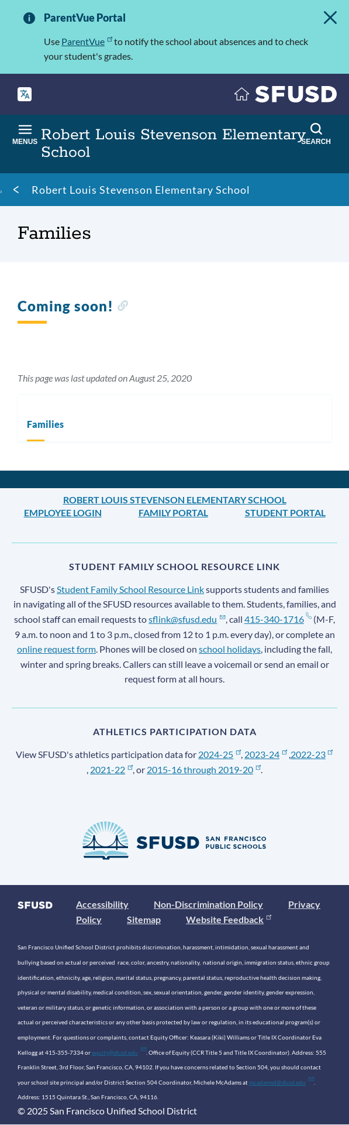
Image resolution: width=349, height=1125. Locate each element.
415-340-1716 (278, 619)
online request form (56, 648)
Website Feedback (228, 919)
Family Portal (173, 512)
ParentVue (86, 41)
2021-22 (111, 769)
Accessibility (102, 904)
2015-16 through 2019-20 (204, 769)
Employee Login (63, 512)
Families (45, 424)
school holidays (230, 648)
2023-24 (265, 754)
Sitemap (144, 919)
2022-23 (312, 754)
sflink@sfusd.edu (186, 619)
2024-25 (219, 754)
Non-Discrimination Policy (208, 904)
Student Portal (285, 512)
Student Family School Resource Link (130, 589)
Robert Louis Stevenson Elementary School (141, 189)
